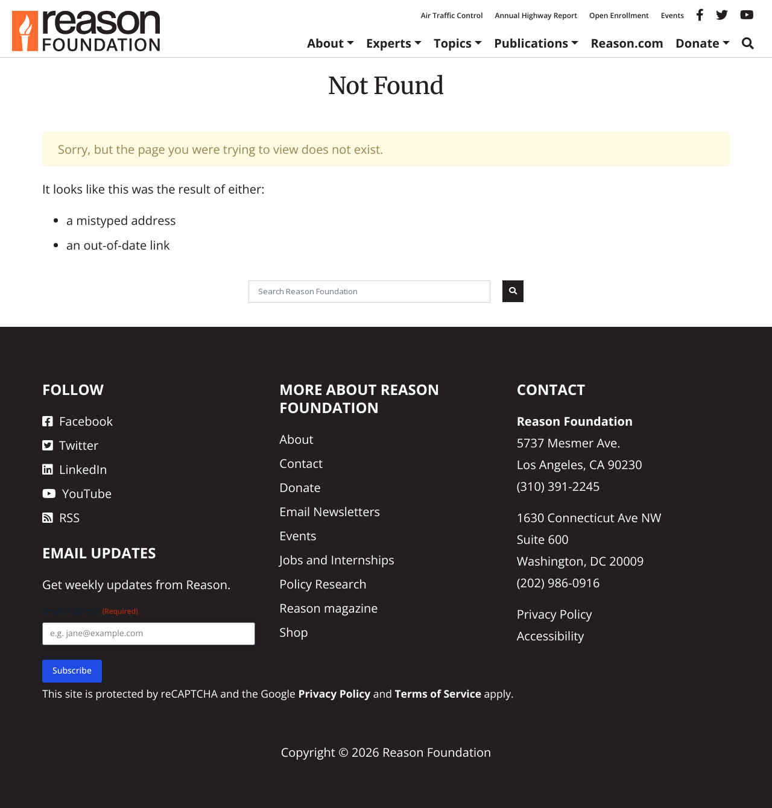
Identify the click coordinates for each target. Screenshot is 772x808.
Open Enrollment (619, 15)
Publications (531, 43)
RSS (61, 518)
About (325, 43)
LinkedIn (74, 469)
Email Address (90, 611)
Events (672, 15)
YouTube (77, 493)
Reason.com (626, 43)
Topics (453, 43)
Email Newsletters (329, 511)
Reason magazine (328, 608)
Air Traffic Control (452, 15)
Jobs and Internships (336, 560)
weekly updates (108, 584)
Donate (698, 43)
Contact (301, 463)
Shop (293, 632)
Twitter (70, 445)
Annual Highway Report (536, 15)
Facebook (77, 421)
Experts (388, 43)
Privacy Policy (554, 614)
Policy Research (322, 584)
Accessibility (550, 636)
